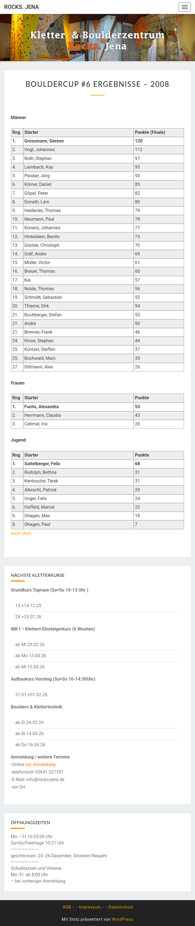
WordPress (122, 919)
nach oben (21, 533)
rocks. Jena (21, 7)
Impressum (90, 907)
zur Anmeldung (40, 764)
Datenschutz (121, 907)
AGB (66, 907)
